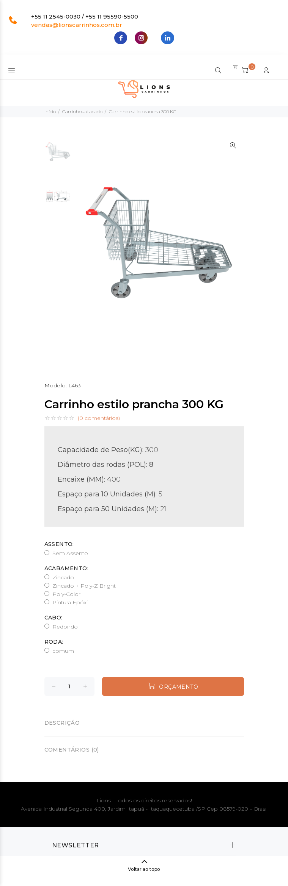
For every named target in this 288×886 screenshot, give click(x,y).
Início (50, 111)
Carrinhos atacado (82, 111)
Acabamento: (66, 568)
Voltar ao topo (144, 869)
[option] (58, 156)
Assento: (59, 544)
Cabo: (53, 617)
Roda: (53, 641)
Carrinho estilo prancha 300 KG (142, 111)
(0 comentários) (99, 418)
